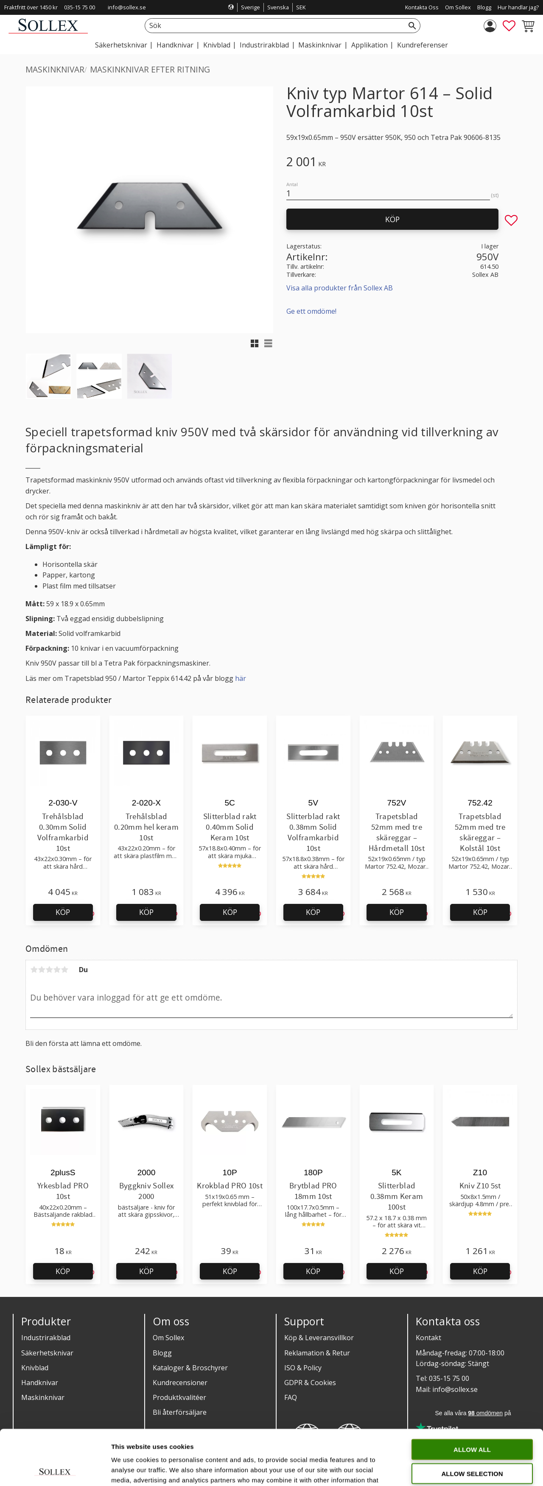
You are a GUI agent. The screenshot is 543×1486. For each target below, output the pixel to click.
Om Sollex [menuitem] (458, 7)
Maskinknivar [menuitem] (319, 45)
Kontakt (428, 1337)
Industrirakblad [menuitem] (264, 45)
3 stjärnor (49, 969)
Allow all (472, 1394)
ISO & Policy (303, 1367)
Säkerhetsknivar (47, 1353)
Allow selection (472, 1418)
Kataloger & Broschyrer (190, 1367)
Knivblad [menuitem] (216, 45)
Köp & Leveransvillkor (319, 1337)
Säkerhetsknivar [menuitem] (121, 45)
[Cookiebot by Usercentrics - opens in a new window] (55, 1469)
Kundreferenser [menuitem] (422, 45)
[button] (509, 26)
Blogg (162, 1353)
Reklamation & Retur (317, 1353)
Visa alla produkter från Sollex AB (339, 288)
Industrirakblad (45, 1337)
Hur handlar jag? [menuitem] (518, 7)
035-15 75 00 (79, 7)
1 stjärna (34, 969)
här (240, 678)
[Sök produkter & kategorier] (273, 26)
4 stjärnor (57, 969)
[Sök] (412, 26)
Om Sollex (168, 1337)
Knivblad (34, 1367)
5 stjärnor (64, 969)
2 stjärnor (41, 969)
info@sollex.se (127, 7)
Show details (445, 1469)
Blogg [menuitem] (484, 7)
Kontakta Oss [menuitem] (422, 7)
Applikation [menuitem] (369, 45)
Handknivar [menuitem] (175, 45)
